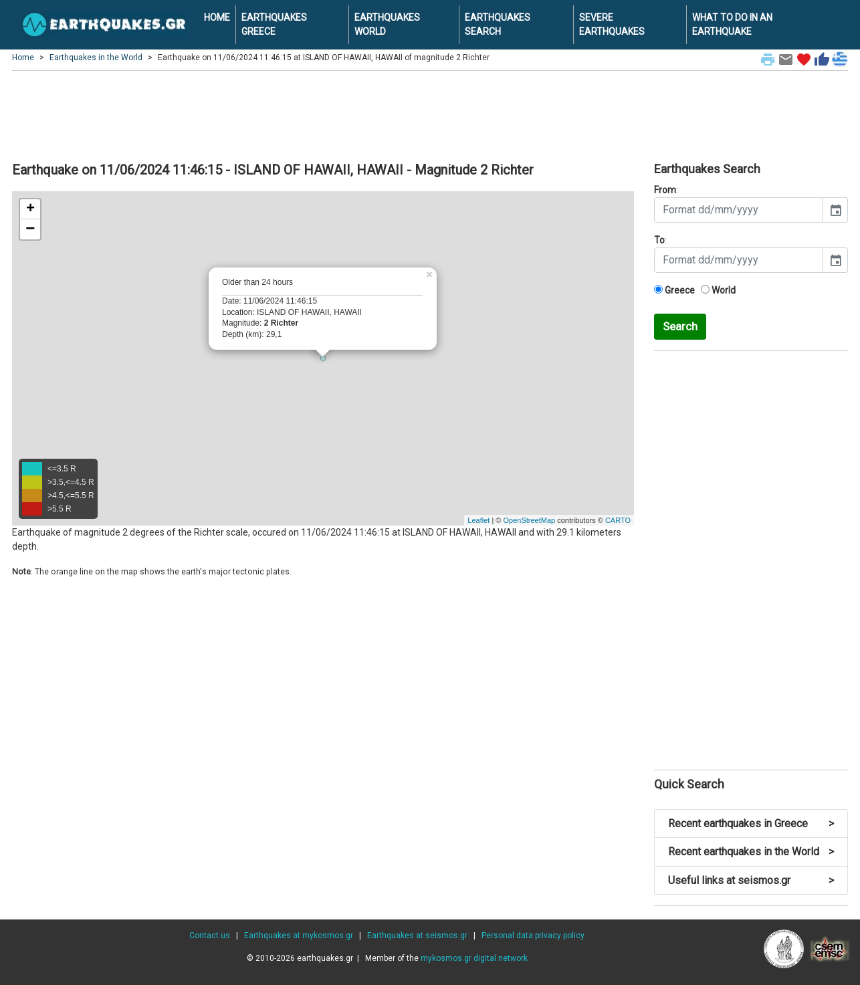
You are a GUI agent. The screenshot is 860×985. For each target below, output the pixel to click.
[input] (738, 210)
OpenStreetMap (529, 520)
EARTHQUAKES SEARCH (497, 24)
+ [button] (30, 209)
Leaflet (478, 520)
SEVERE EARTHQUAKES (612, 24)
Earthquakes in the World (95, 57)
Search (680, 326)
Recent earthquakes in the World (751, 851)
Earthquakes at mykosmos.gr (298, 935)
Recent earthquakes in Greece (751, 823)
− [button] (30, 229)
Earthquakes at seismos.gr (417, 935)
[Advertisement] (430, 114)
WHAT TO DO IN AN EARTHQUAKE (732, 24)
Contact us (209, 935)
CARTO (618, 520)
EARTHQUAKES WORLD (387, 24)
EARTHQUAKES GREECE (274, 24)
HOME (217, 17)
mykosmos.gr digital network (474, 958)
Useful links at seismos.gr (751, 880)
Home (23, 57)
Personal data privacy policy (532, 935)
